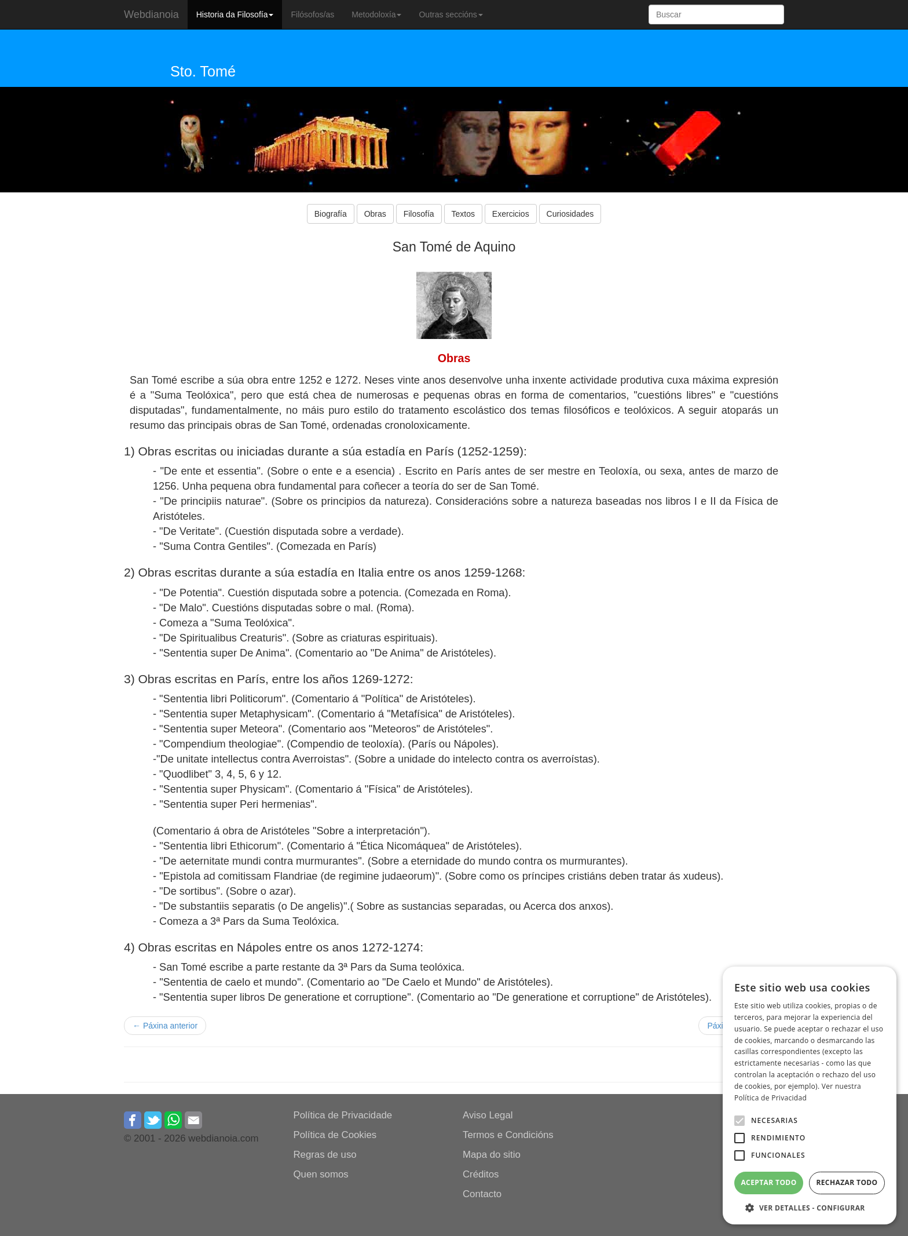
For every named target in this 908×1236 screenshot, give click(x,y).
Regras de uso (325, 1154)
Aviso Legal (487, 1115)
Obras (375, 213)
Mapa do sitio (492, 1154)
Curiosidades (570, 213)
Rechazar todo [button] (846, 1182)
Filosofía (419, 213)
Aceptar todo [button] (768, 1182)
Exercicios (510, 213)
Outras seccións (450, 14)
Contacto (482, 1193)
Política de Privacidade (343, 1115)
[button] (739, 1120)
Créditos (481, 1174)
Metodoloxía (376, 14)
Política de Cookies (335, 1134)
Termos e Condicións (508, 1134)
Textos (463, 213)
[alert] (809, 1095)
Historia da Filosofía (235, 14)
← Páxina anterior (165, 1025)
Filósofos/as (312, 14)
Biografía (330, 213)
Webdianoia (151, 14)
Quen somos (321, 1174)
